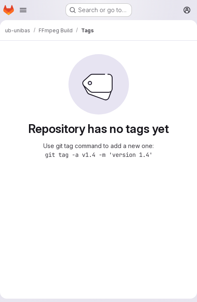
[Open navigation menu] (23, 10)
